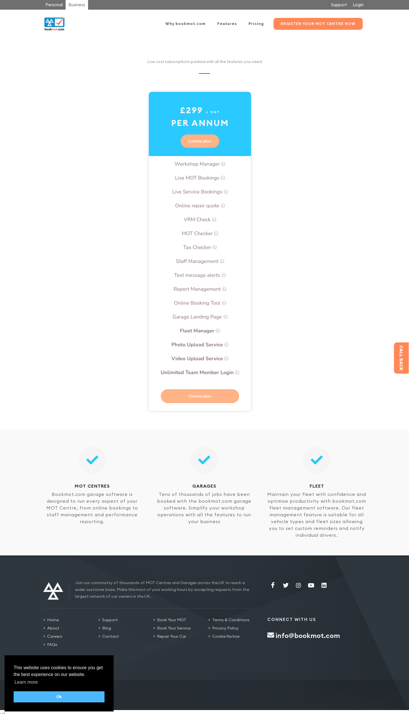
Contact (110, 636)
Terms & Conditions (231, 619)
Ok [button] (59, 696)
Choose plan (200, 141)
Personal (54, 4)
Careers (54, 636)
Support (339, 4)
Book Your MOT (171, 619)
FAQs (52, 644)
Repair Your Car (171, 636)
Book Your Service (174, 628)
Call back (401, 358)
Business (76, 4)
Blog (106, 628)
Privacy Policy (225, 628)
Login (358, 4)
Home (53, 619)
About (53, 628)
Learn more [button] (26, 682)
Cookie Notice (225, 636)
